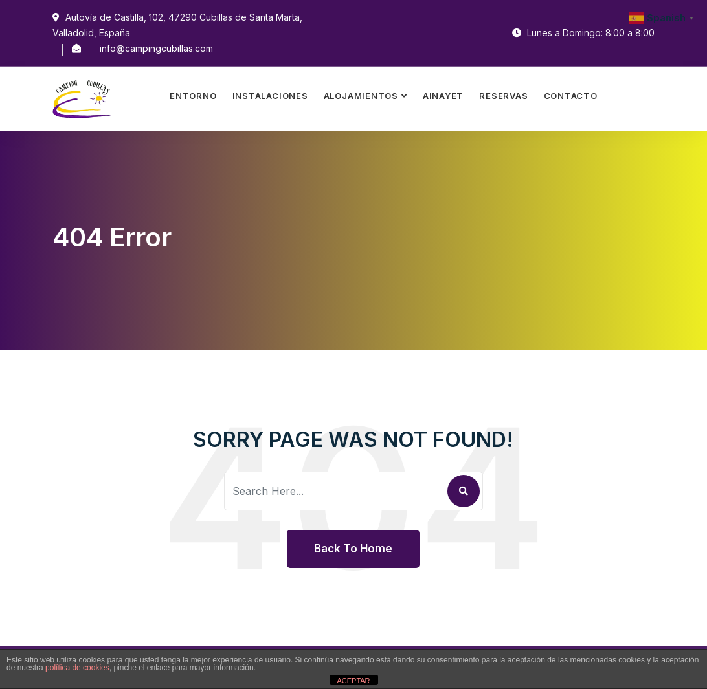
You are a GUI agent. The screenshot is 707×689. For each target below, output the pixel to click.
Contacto (571, 96)
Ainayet (443, 96)
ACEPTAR (353, 680)
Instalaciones (270, 96)
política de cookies (77, 667)
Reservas (503, 96)
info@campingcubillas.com (156, 48)
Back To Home (353, 548)
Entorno (193, 96)
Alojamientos (361, 96)
